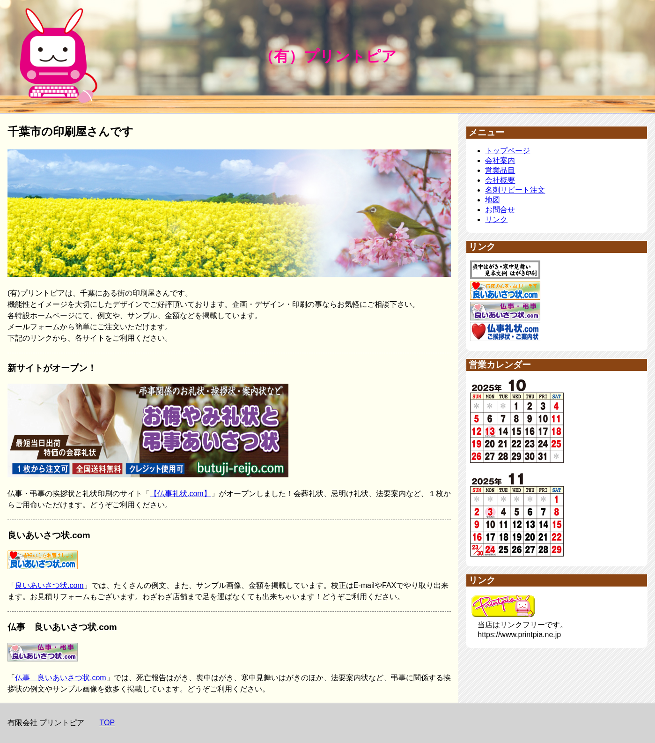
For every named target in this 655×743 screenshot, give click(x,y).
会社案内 (500, 160)
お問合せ (500, 210)
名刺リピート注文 (515, 190)
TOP (107, 723)
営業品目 (500, 170)
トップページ (507, 151)
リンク (496, 219)
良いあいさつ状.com (49, 585)
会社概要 (500, 180)
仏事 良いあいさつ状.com (60, 678)
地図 (492, 200)
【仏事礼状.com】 (180, 494)
